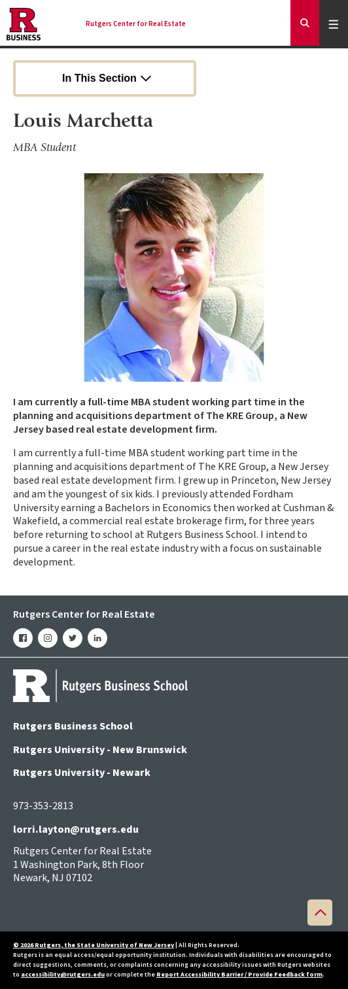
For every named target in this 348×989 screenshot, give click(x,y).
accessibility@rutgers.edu (63, 974)
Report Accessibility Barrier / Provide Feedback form (239, 974)
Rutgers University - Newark (81, 772)
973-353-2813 (43, 806)
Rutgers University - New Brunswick (100, 750)
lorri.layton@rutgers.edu (76, 829)
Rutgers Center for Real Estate (136, 24)
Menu (335, 23)
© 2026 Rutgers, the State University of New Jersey (93, 945)
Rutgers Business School (73, 726)
